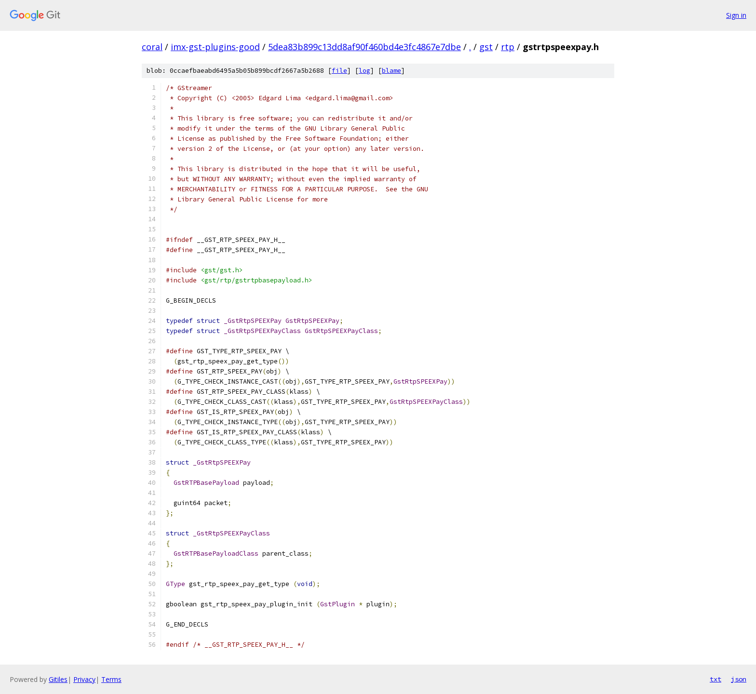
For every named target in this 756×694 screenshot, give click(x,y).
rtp (507, 47)
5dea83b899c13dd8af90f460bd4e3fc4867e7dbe (364, 47)
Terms (111, 679)
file (339, 71)
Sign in (736, 15)
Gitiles (58, 679)
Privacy (84, 679)
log (364, 71)
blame (391, 71)
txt (715, 679)
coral (152, 47)
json (738, 679)
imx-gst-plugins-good (215, 47)
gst (486, 47)
